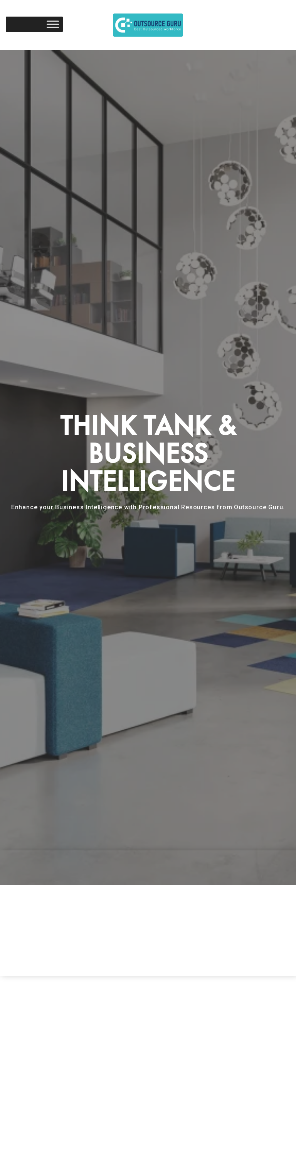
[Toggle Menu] (53, 24)
